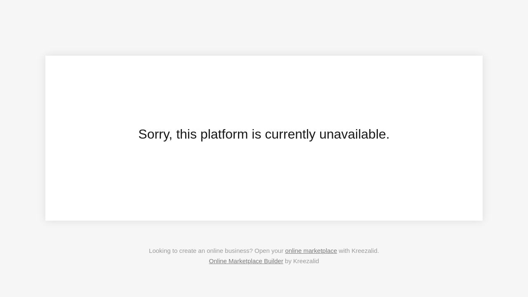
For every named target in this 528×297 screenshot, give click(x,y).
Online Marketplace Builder (246, 260)
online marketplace (311, 250)
